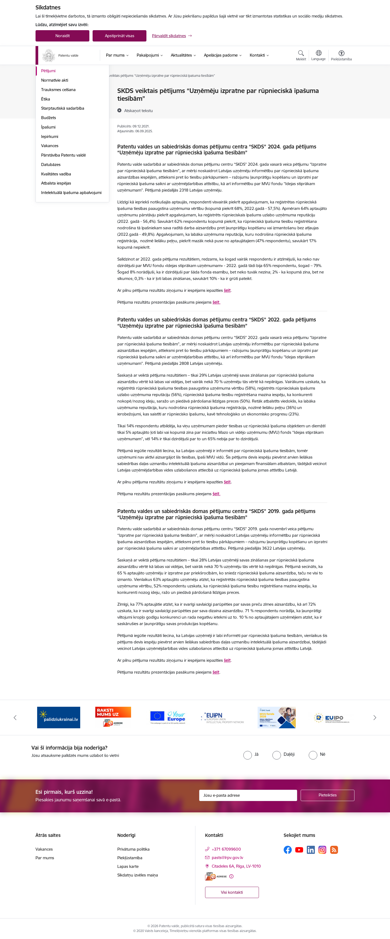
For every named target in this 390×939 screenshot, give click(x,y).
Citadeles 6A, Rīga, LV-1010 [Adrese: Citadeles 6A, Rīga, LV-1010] (236, 866)
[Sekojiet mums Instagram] (322, 850)
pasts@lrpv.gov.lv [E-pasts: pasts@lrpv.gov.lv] (227, 857)
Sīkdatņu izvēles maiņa (137, 875)
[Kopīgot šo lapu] (341, 102)
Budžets (48, 175)
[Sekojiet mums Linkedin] (311, 850)
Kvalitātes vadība (56, 231)
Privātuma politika (133, 849)
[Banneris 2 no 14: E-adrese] (113, 717)
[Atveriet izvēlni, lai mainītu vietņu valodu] (318, 56)
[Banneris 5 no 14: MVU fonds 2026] (277, 717)
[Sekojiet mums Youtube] (299, 849)
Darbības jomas (55, 109)
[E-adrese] (216, 876)
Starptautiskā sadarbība (62, 165)
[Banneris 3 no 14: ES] (168, 717)
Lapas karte (128, 866)
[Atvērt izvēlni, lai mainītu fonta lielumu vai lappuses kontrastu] (341, 56)
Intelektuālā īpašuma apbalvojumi (71, 250)
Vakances (49, 203)
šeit (216, 302)
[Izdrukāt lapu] (341, 88)
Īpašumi (48, 184)
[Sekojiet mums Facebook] (288, 850)
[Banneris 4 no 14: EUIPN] (222, 717)
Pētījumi (48, 128)
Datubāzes (51, 222)
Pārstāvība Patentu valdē (63, 212)
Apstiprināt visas (119, 35)
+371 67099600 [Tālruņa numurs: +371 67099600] (226, 849)
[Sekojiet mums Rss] (334, 850)
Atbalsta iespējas (56, 240)
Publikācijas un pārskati (62, 119)
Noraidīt (62, 35)
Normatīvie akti (54, 137)
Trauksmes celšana (58, 147)
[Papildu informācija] (231, 876)
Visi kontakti (232, 892)
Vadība (47, 90)
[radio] (250, 754)
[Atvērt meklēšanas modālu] (301, 56)
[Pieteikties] (327, 795)
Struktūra (49, 100)
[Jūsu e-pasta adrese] (248, 795)
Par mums (45, 857)
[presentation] (184, 755)
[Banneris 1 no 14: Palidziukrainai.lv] (58, 717)
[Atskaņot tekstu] (138, 110)
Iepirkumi (49, 194)
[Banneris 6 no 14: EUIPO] (331, 717)
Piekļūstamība (129, 857)
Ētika (45, 156)
